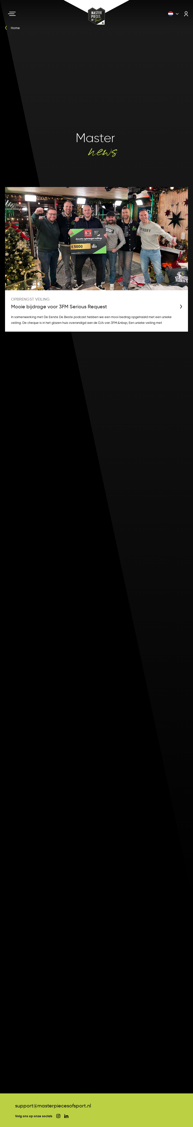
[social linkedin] (66, 1116)
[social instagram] (58, 1116)
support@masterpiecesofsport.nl (53, 1106)
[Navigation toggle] (12, 14)
